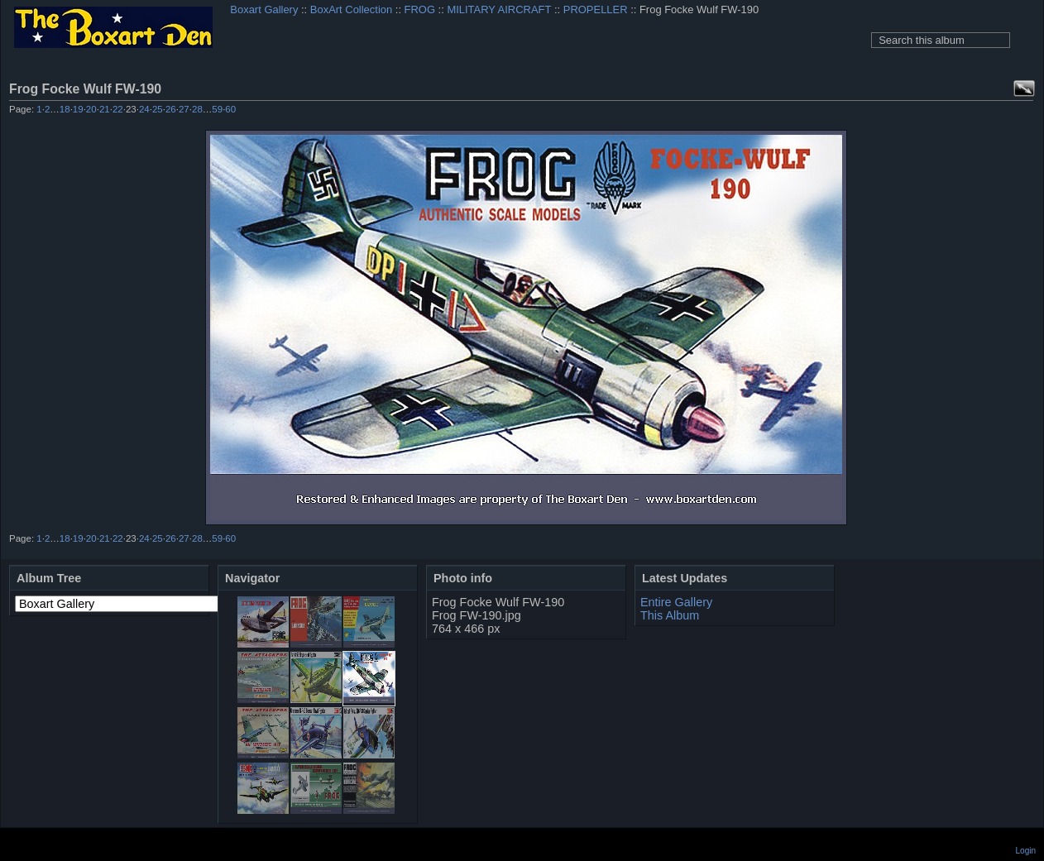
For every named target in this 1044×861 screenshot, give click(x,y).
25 (157, 109)
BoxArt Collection (351, 9)
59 (217, 109)
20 (91, 109)
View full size (1024, 88)
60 (230, 109)
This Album (669, 615)
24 (144, 109)
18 (65, 109)
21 (104, 109)
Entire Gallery (676, 602)
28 (197, 109)
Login (1026, 850)
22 (118, 109)
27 (184, 109)
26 (170, 109)
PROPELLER (595, 9)
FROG (420, 9)
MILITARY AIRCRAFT (499, 9)
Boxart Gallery (264, 9)
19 (78, 109)
